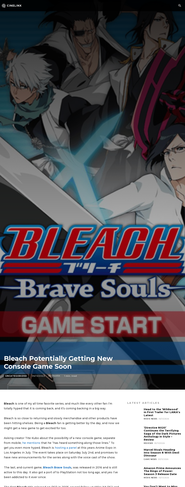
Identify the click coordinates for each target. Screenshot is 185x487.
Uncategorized (16, 376)
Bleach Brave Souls (57, 467)
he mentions (31, 443)
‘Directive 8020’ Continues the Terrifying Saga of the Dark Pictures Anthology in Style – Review (162, 433)
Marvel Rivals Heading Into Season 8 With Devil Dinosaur (161, 452)
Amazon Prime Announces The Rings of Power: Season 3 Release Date (162, 470)
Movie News (150, 419)
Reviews (148, 443)
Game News (150, 458)
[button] (179, 5)
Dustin (56, 375)
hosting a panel (66, 447)
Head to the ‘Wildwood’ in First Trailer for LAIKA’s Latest (162, 412)
